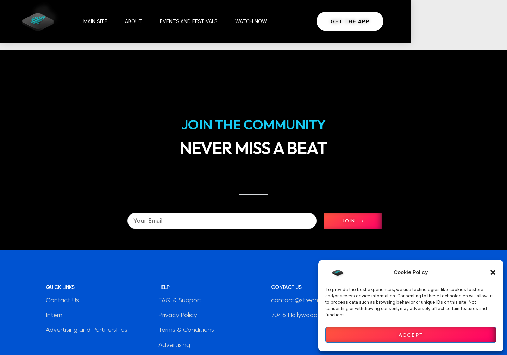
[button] (492, 272)
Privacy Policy (177, 315)
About (147, 21)
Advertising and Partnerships (86, 330)
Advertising (174, 345)
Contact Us (62, 300)
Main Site (109, 21)
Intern (54, 315)
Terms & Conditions (186, 330)
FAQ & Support (180, 300)
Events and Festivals (203, 21)
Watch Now (265, 21)
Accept (411, 334)
